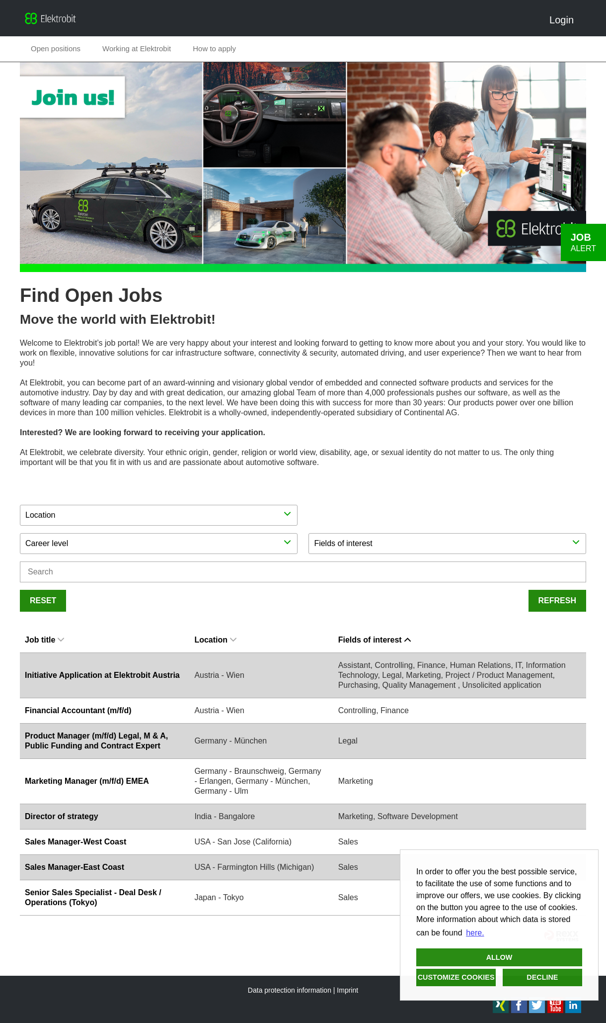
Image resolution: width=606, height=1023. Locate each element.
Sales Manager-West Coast (75, 841)
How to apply (214, 48)
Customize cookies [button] (456, 977)
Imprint (347, 990)
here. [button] (475, 933)
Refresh (557, 600)
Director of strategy (61, 816)
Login (565, 19)
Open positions (55, 48)
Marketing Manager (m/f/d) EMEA (87, 781)
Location (215, 640)
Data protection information (289, 990)
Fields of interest (374, 640)
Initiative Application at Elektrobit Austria (102, 675)
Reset (43, 600)
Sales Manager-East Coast (74, 867)
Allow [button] (499, 957)
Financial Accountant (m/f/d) (78, 710)
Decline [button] (542, 977)
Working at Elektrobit (136, 48)
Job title (44, 640)
